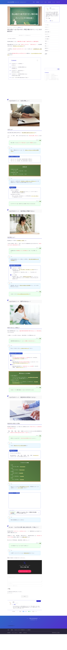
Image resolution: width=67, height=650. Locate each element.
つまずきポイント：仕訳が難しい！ (19, 63)
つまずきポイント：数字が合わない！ (19, 71)
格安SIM (47, 48)
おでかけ (47, 29)
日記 (46, 43)
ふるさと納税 (47, 36)
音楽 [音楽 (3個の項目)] (46, 53)
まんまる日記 (12, 2)
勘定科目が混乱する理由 (18, 76)
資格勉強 (19, 27)
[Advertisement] (24, 90)
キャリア (47, 34)
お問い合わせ (26, 642)
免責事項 (21, 642)
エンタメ (47, 27)
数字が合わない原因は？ (18, 72)
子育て (46, 41)
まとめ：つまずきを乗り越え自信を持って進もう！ (52, 80)
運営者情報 (9, 642)
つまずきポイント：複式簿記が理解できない (21, 67)
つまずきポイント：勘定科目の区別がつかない (52, 78)
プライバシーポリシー (15, 642)
